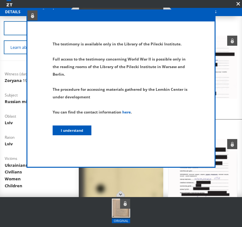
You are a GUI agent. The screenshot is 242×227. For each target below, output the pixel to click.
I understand (72, 130)
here (126, 112)
